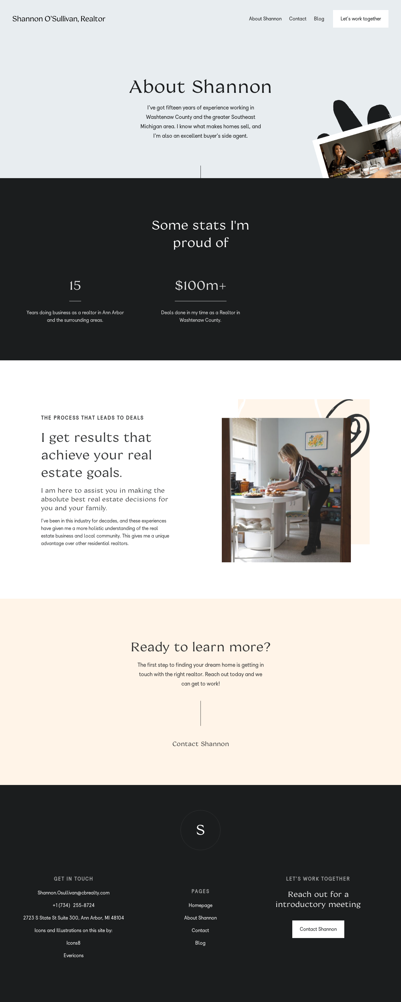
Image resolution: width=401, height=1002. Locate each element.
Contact (297, 19)
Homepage (200, 905)
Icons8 (73, 943)
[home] (59, 19)
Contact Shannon (200, 745)
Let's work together (361, 19)
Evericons (74, 955)
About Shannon (265, 19)
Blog (319, 19)
